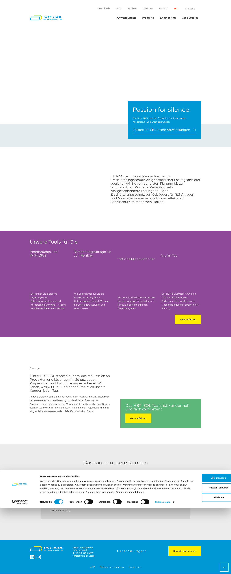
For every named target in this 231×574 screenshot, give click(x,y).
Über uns (148, 8)
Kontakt (163, 8)
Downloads (103, 8)
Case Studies (190, 17)
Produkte (148, 17)
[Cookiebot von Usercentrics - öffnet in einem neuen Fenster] (19, 568)
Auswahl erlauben (205, 550)
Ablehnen (205, 559)
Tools (119, 8)
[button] (34, 497)
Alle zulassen (205, 540)
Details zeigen (162, 568)
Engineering (168, 17)
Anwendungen (126, 17)
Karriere (132, 8)
